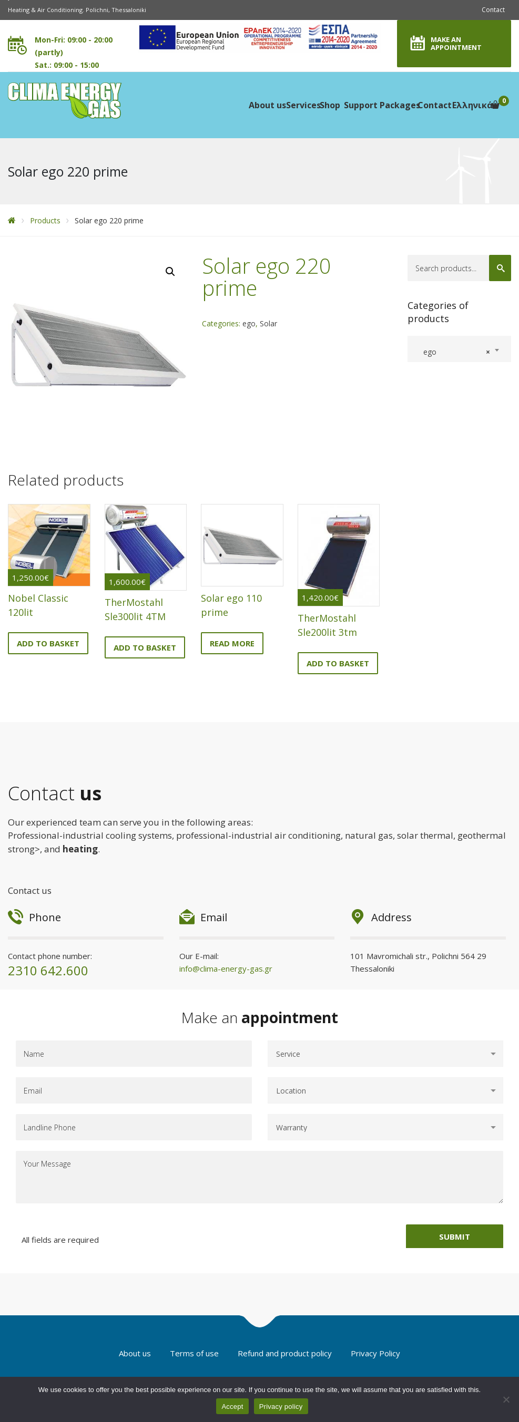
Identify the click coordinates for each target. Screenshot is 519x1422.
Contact (493, 9)
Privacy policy (281, 1406)
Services (302, 105)
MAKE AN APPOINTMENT (456, 43)
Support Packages (379, 105)
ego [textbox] (453, 352)
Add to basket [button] (48, 643)
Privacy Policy (375, 1353)
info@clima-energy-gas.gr (225, 968)
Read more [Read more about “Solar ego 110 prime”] (232, 643)
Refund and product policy (285, 1353)
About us (266, 105)
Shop (329, 105)
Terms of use (194, 1353)
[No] (506, 1399)
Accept (232, 1406)
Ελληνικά (471, 105)
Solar (268, 323)
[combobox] (459, 349)
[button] (170, 271)
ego (249, 323)
